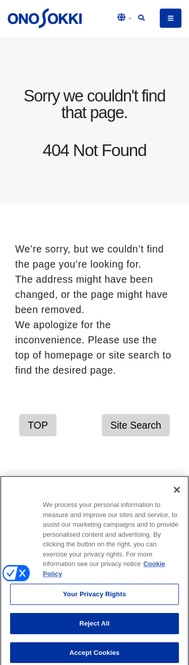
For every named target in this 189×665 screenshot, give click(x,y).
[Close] (177, 493)
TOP (38, 425)
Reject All (94, 626)
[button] (125, 18)
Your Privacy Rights (94, 597)
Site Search (135, 425)
